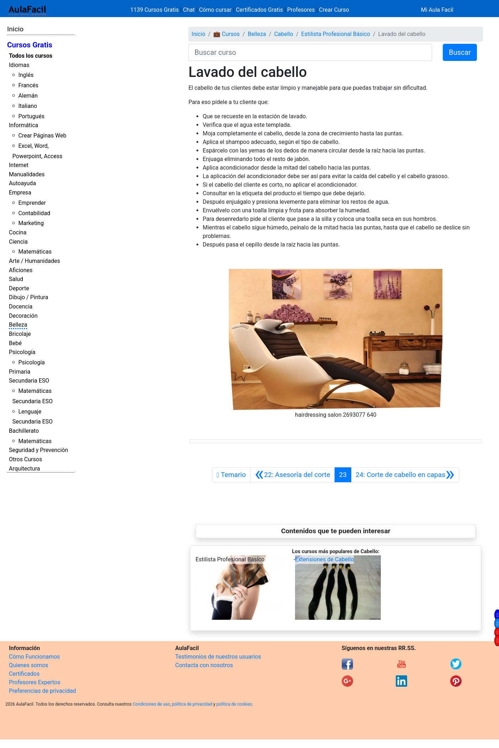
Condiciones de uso (151, 704)
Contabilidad (34, 213)
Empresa (20, 192)
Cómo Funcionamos (34, 656)
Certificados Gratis (259, 9)
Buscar (460, 52)
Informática (23, 125)
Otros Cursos (25, 459)
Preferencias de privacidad (42, 690)
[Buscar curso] (310, 52)
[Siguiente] (405, 474)
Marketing (30, 223)
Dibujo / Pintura (28, 297)
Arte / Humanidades (34, 261)
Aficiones (20, 270)
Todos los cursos (30, 55)
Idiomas (19, 65)
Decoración (23, 315)
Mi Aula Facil (437, 9)
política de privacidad (192, 704)
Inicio (15, 29)
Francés (28, 85)
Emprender (32, 202)
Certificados (24, 673)
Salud (16, 279)
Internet (18, 165)
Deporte (19, 288)
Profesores (301, 9)
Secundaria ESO (29, 380)
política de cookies (234, 704)
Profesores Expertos (34, 682)
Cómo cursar (215, 9)
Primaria (19, 371)
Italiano (27, 106)
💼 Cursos (226, 34)
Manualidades (26, 174)
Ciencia (18, 241)
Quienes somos (28, 665)
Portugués (31, 116)
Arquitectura (24, 468)
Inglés (25, 75)
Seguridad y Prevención (38, 450)
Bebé (15, 343)
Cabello (283, 34)
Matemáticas (35, 251)
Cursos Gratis (29, 45)
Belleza (18, 324)
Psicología (22, 352)
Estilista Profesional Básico (335, 34)
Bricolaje (20, 334)
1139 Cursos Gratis (155, 9)
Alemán (27, 95)
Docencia (20, 306)
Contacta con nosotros (204, 665)
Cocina (17, 232)
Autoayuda (22, 183)
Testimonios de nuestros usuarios (218, 656)
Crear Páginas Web (42, 135)
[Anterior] (292, 474)
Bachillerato (24, 430)
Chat (189, 9)
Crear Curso (334, 9)
